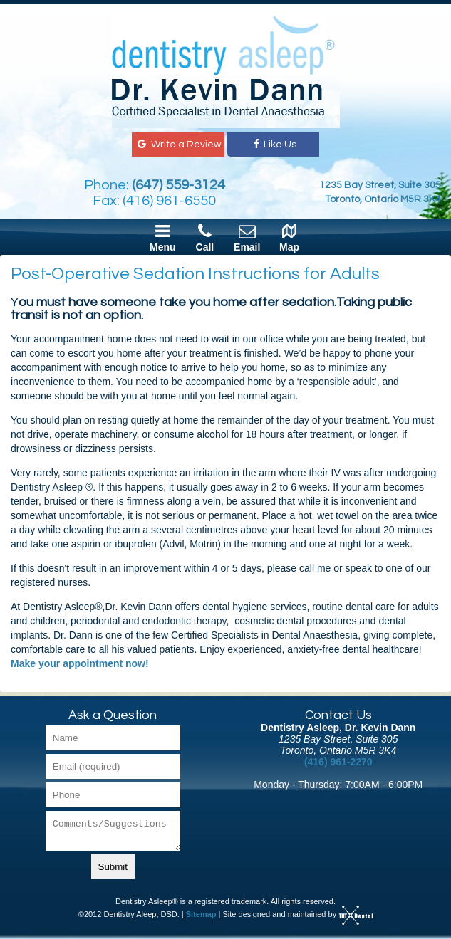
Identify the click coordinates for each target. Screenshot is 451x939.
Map (289, 237)
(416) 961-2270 (338, 761)
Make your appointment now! (80, 663)
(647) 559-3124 (178, 185)
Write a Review (178, 144)
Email (247, 237)
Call (205, 237)
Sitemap (201, 914)
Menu (163, 237)
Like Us (273, 144)
